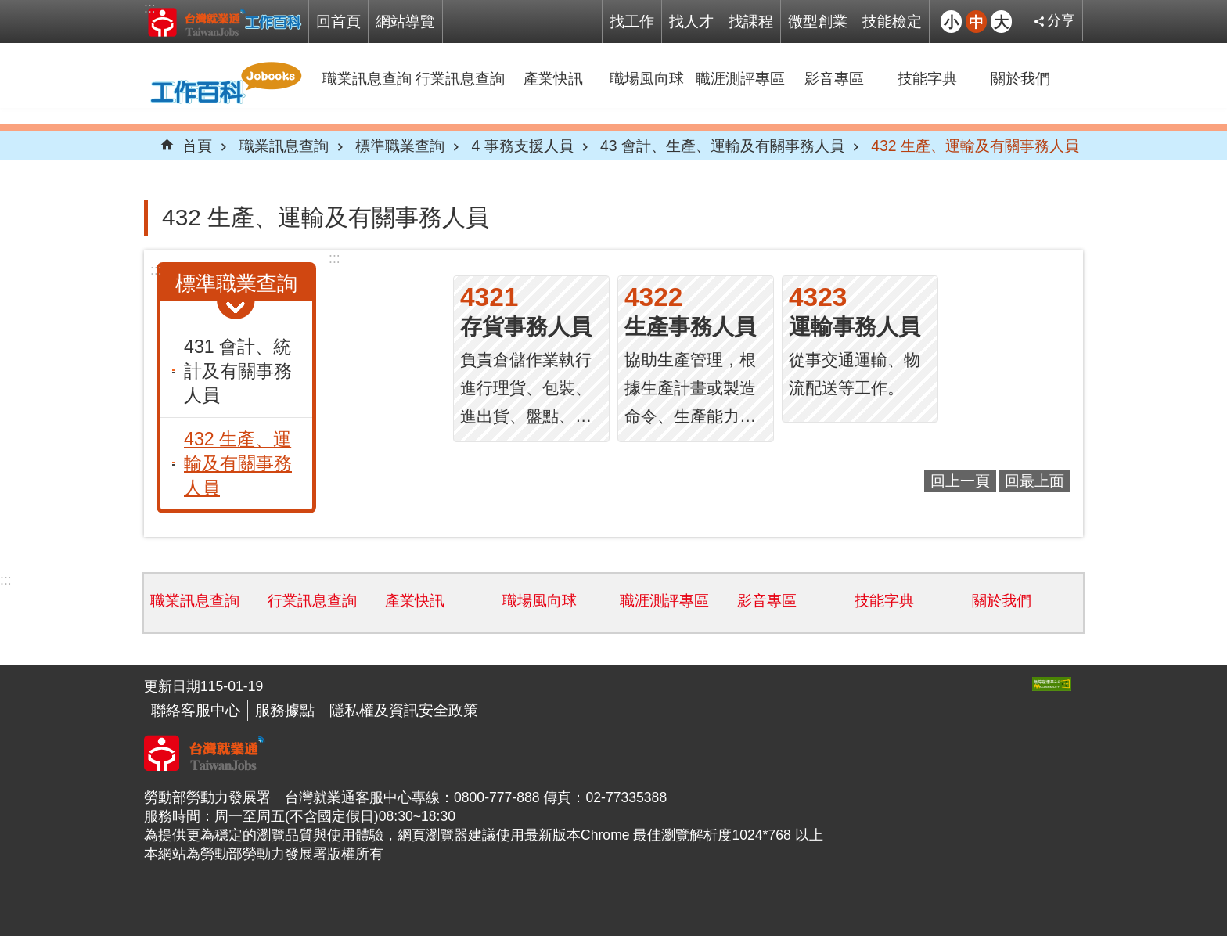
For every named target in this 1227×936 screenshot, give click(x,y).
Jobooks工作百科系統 (224, 22)
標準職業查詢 (399, 145)
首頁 (197, 145)
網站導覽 (405, 21)
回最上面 (1034, 480)
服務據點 (285, 709)
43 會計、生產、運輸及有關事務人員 (722, 145)
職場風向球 (647, 78)
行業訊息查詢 (460, 78)
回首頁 (338, 21)
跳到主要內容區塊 (8, 8)
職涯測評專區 (740, 78)
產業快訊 (553, 78)
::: (150, 8)
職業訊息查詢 (367, 78)
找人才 (691, 21)
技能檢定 (892, 21)
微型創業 (817, 21)
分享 (1061, 20)
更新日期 (172, 686)
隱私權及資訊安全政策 (403, 709)
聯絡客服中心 (195, 709)
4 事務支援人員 (522, 145)
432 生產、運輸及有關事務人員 (975, 145)
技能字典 (927, 78)
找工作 (632, 21)
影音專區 (834, 78)
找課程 (751, 21)
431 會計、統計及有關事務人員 (238, 371)
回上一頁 (960, 480)
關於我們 (1020, 78)
